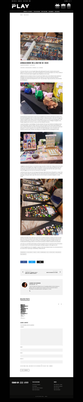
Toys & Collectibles (28, 67)
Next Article (55, 271)
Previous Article (28, 271)
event (35, 252)
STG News (43, 320)
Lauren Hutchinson (24, 65)
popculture (52, 252)
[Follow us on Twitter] (69, 1)
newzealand (43, 252)
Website (21, 362)
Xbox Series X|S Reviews (58, 389)
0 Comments (34, 67)
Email (21, 356)
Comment (22, 330)
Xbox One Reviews (57, 393)
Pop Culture (44, 11)
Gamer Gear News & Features (37, 391)
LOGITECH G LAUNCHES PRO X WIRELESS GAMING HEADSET (31, 273)
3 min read (41, 67)
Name (21, 350)
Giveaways (51, 11)
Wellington (58, 252)
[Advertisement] (41, 23)
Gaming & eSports (28, 11)
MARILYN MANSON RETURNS (52, 272)
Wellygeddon (23, 254)
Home (21, 14)
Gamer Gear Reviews (35, 393)
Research (57, 11)
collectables (29, 252)
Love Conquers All (46, 319)
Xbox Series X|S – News (58, 388)
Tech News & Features (36, 388)
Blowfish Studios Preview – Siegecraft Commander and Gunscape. (30, 319)
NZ (47, 252)
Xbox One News (56, 391)
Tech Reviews (37, 11)
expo (38, 252)
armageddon (23, 252)
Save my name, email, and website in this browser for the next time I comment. (36, 369)
